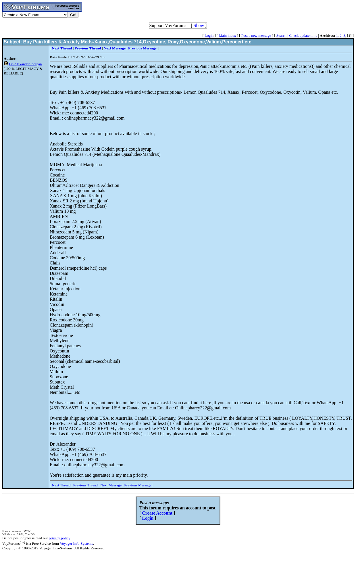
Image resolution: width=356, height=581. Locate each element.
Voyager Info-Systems (76, 543)
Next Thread (61, 485)
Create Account (157, 513)
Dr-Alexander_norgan (25, 64)
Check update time (303, 35)
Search (281, 35)
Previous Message (137, 485)
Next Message (111, 485)
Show (199, 25)
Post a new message (256, 35)
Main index (227, 35)
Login (209, 35)
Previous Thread (85, 485)
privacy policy (59, 538)
